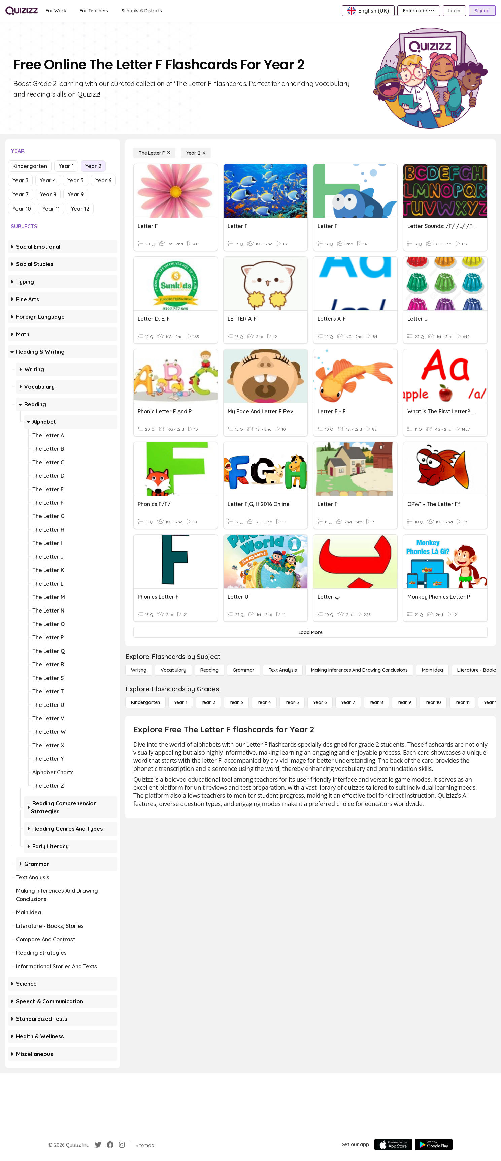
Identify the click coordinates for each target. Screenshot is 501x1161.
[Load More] (310, 632)
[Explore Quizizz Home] (21, 10)
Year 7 (20, 194)
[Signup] (482, 10)
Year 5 (75, 180)
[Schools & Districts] (141, 10)
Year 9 (76, 194)
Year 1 (66, 166)
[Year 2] (196, 153)
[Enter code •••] (418, 10)
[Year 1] (180, 702)
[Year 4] (264, 702)
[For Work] (56, 10)
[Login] (454, 10)
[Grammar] (243, 670)
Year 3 (20, 180)
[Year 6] (320, 702)
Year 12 (80, 208)
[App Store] (393, 1144)
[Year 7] (348, 702)
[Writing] (138, 670)
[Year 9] (404, 702)
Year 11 (51, 208)
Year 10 (21, 208)
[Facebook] (110, 1144)
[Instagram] (122, 1144)
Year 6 (103, 180)
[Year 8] (376, 702)
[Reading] (209, 670)
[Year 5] (292, 702)
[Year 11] (462, 702)
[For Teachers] (93, 10)
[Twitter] (98, 1144)
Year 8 (48, 194)
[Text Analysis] (283, 670)
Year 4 (48, 180)
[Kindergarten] (145, 702)
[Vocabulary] (173, 670)
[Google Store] (434, 1144)
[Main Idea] (432, 670)
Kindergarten (29, 166)
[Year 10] (433, 702)
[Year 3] (236, 702)
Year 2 (93, 166)
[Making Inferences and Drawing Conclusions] (359, 670)
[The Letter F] (154, 153)
